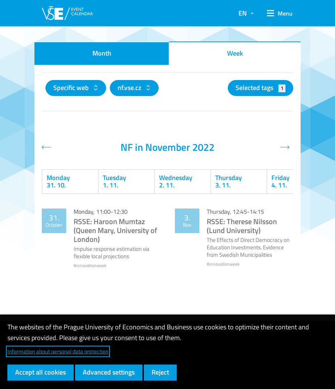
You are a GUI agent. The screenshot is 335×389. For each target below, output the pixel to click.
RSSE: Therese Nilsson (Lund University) (242, 226)
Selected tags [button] (260, 88)
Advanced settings (109, 372)
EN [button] (242, 13)
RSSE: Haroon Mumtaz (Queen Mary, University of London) (115, 230)
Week (235, 53)
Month (101, 53)
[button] (277, 13)
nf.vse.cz (130, 88)
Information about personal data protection (57, 351)
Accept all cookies (40, 372)
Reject (160, 372)
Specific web (71, 88)
